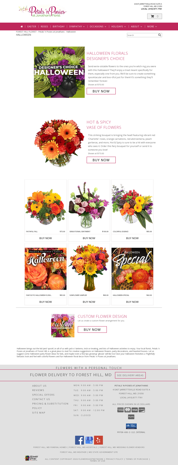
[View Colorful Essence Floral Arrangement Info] (132, 205)
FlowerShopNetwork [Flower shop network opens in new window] (91, 459)
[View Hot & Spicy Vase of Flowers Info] (59, 141)
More (152, 26)
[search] (159, 34)
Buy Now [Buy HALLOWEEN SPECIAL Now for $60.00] (132, 302)
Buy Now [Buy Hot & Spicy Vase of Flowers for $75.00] (101, 160)
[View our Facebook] (79, 443)
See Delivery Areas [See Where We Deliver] (130, 375)
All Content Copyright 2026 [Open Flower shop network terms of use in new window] (61, 459)
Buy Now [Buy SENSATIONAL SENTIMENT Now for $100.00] (89, 238)
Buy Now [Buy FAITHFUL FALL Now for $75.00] (45, 238)
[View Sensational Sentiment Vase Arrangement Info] (89, 205)
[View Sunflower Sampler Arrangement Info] (89, 268)
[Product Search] (142, 35)
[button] (154, 16)
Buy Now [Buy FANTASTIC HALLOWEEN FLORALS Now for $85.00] (45, 302)
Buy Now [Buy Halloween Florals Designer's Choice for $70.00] (101, 91)
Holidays (118, 26)
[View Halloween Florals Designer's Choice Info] (59, 72)
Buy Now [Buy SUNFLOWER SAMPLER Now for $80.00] (89, 302)
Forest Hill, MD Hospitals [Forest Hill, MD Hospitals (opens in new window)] (83, 447)
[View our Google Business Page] (89, 443)
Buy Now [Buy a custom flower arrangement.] (92, 329)
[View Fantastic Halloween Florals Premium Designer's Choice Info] (45, 268)
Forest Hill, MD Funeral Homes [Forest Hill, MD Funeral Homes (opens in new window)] (50, 447)
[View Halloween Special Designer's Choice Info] (132, 268)
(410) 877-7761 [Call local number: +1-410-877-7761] (155, 8)
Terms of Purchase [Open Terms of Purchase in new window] (137, 459)
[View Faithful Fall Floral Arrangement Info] (45, 205)
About (137, 26)
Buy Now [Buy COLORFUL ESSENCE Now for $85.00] (132, 238)
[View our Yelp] (98, 443)
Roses (44, 26)
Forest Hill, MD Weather (73, 452)
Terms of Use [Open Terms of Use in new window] (97, 460)
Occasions (98, 26)
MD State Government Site (103, 452)
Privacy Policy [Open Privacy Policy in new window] (114, 459)
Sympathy (77, 26)
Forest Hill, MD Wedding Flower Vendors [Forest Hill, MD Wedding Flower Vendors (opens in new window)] (122, 447)
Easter (31, 26)
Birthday (59, 26)
